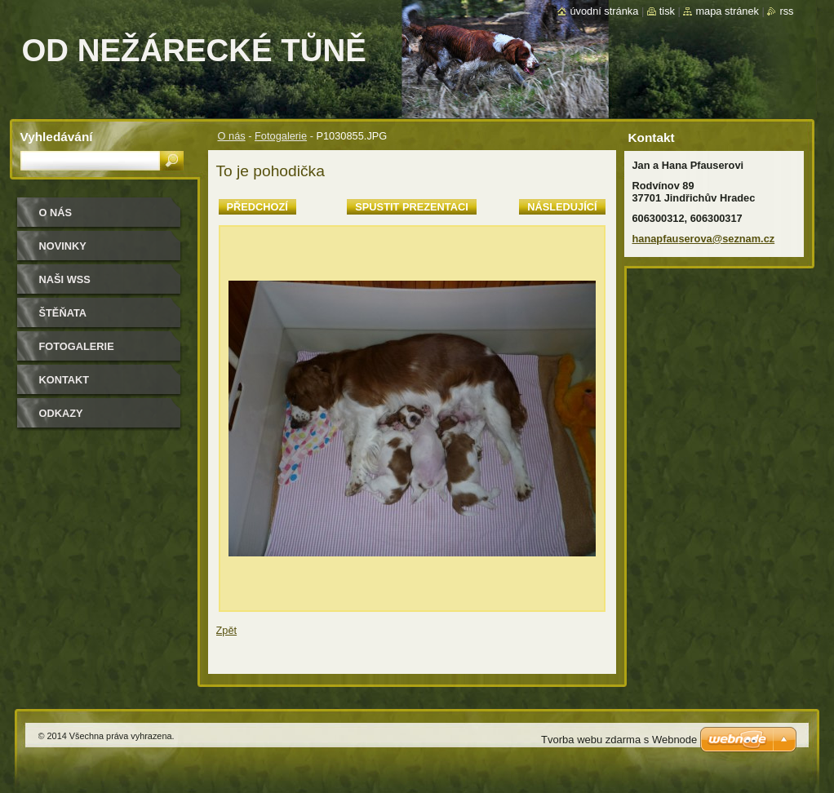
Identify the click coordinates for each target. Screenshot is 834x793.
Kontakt (64, 380)
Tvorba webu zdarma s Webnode (619, 739)
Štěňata (63, 313)
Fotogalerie (281, 136)
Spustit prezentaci (411, 207)
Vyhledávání (56, 137)
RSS (786, 11)
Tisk (667, 11)
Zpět (226, 630)
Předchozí (257, 207)
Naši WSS (65, 279)
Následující (562, 207)
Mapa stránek (727, 11)
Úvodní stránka (604, 11)
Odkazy (61, 413)
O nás (232, 136)
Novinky (63, 246)
